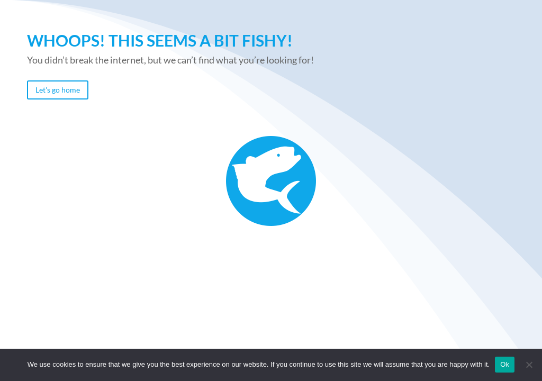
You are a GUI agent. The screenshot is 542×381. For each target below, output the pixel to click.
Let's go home (57, 89)
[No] (528, 364)
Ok (504, 364)
